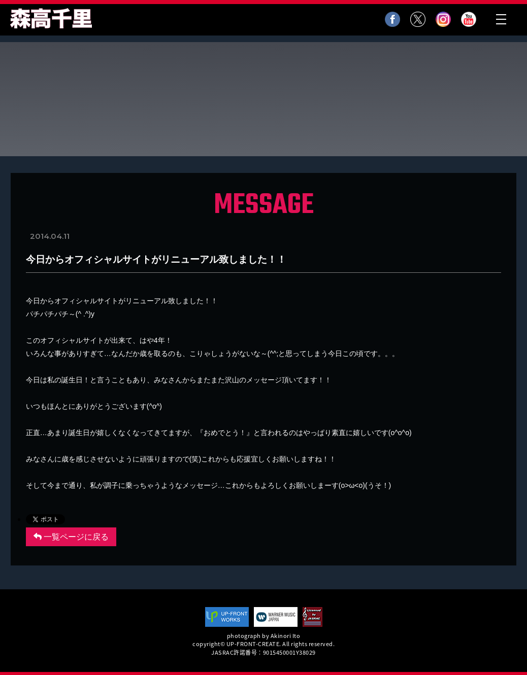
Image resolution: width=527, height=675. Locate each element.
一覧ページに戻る (71, 536)
